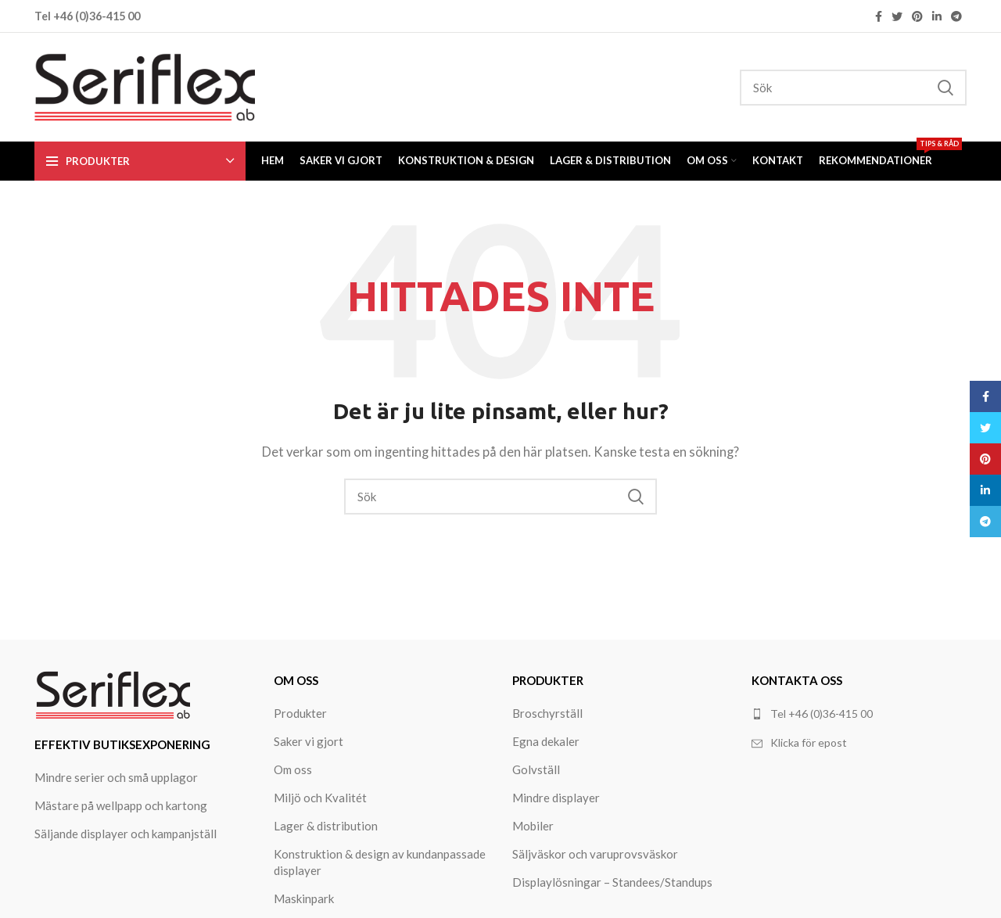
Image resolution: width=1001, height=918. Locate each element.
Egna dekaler (545, 741)
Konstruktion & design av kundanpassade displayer (380, 862)
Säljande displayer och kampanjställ (125, 834)
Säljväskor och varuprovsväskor (595, 854)
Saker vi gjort (308, 741)
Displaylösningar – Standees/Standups (612, 882)
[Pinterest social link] (917, 16)
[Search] (853, 88)
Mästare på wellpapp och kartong (120, 805)
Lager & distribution (326, 826)
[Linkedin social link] (936, 16)
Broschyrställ (547, 713)
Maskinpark (304, 898)
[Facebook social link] (878, 16)
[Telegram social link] (956, 16)
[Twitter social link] (897, 16)
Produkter (300, 713)
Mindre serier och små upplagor (116, 777)
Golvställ (536, 769)
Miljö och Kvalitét (320, 798)
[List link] (859, 742)
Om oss (293, 769)
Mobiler (533, 826)
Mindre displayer (556, 798)
